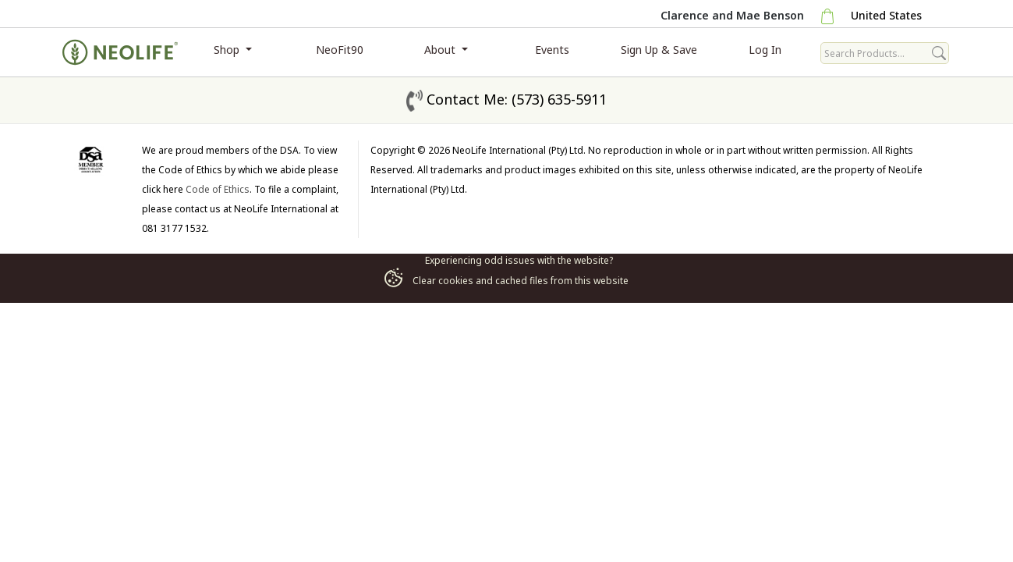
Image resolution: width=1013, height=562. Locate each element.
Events (552, 49)
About (441, 49)
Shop (228, 49)
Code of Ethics (218, 189)
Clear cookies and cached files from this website (506, 280)
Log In (765, 49)
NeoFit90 (339, 49)
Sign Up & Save (659, 49)
